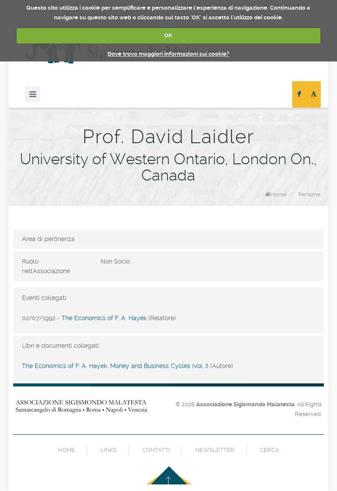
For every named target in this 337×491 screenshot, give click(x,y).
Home (278, 194)
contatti (156, 450)
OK (168, 35)
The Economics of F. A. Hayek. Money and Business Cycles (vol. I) (115, 365)
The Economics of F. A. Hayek (104, 317)
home (66, 450)
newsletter (214, 450)
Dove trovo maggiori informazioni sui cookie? (168, 54)
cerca (269, 450)
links (108, 450)
